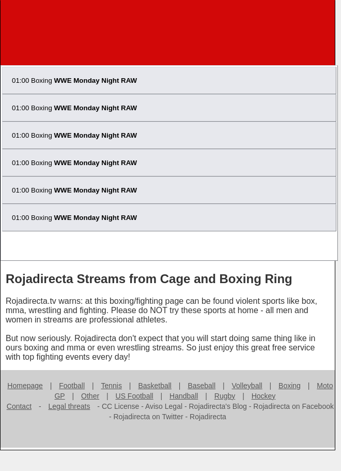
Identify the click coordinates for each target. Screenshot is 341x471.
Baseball (201, 385)
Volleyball (247, 385)
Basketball (155, 385)
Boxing (289, 385)
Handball (183, 396)
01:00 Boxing (74, 80)
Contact (19, 406)
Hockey (264, 396)
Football (72, 385)
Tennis (111, 385)
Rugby (224, 396)
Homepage (25, 385)
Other (90, 396)
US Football (134, 396)
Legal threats (69, 406)
